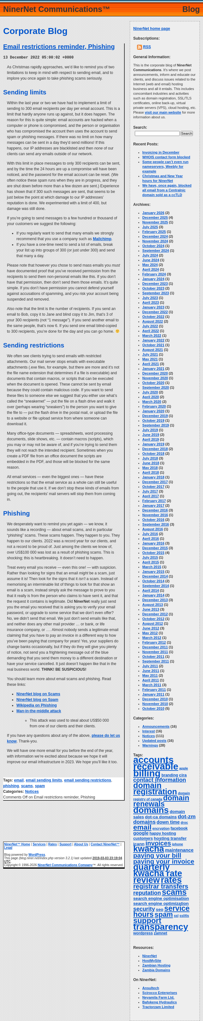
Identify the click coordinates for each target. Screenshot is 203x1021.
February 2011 (154, 689)
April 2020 (150, 397)
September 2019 (155, 425)
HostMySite (151, 960)
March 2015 (151, 567)
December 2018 (155, 449)
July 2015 (150, 557)
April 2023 (150, 302)
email (19, 780)
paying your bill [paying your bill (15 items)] (157, 855)
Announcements (156, 726)
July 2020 (150, 392)
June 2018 (150, 463)
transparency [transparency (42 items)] (160, 927)
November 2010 (155, 704)
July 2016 (150, 534)
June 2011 (150, 671)
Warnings (150, 745)
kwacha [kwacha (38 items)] (148, 849)
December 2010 (155, 699)
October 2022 (153, 317)
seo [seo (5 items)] (159, 909)
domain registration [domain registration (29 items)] (155, 788)
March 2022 (151, 335)
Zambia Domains (156, 970)
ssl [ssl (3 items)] (176, 915)
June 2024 (150, 260)
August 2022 (152, 321)
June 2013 (150, 609)
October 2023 (153, 288)
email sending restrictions (87, 780)
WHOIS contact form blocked (166, 157)
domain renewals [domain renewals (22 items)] (161, 801)
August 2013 (152, 604)
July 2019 (150, 430)
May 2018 (150, 468)
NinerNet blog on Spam (37, 699)
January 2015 (153, 571)
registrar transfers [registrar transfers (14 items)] (160, 886)
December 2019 (155, 416)
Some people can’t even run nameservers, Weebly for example (165, 166)
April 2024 (150, 269)
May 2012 (150, 633)
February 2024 (154, 274)
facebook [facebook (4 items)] (179, 828)
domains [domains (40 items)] (151, 810)
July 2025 (150, 227)
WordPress (36, 854)
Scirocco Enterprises (159, 993)
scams (27, 785)
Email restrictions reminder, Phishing (59, 46)
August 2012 (152, 623)
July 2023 (150, 298)
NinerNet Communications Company (65, 864)
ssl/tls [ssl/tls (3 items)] (184, 915)
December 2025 (155, 217)
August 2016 (152, 529)
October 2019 (153, 420)
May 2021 (150, 359)
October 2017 (153, 486)
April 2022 (150, 331)
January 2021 (153, 368)
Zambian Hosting (156, 965)
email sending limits (44, 780)
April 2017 (150, 496)
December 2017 (155, 482)
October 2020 (153, 383)
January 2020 (153, 411)
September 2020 (155, 387)
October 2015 (153, 553)
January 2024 (153, 279)
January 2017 (153, 505)
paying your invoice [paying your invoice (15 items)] (163, 861)
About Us (81, 844)
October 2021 (153, 345)
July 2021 (150, 354)
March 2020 (151, 401)
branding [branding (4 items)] (169, 775)
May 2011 (150, 675)
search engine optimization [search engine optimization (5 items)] (161, 903)
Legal (8, 847)
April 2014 (150, 590)
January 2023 (153, 307)
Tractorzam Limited (158, 1007)
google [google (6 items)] (140, 833)
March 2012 (151, 638)
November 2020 (155, 378)
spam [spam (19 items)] (164, 914)
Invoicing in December (160, 152)
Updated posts (154, 740)
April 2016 (150, 538)
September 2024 (155, 250)
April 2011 (150, 680)
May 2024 (150, 265)
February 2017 (154, 501)
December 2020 (155, 373)
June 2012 (150, 628)
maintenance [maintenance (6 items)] (179, 850)
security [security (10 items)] (144, 909)
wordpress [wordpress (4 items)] (143, 933)
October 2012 (153, 619)
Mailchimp (102, 238)
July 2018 (150, 458)
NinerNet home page (151, 28)
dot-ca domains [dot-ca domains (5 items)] (161, 817)
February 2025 (154, 232)
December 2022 (155, 312)
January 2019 (153, 444)
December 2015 (155, 548)
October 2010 (153, 708)
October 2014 (153, 581)
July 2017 (150, 491)
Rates (52, 844)
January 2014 (153, 595)
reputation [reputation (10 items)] (147, 893)
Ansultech (150, 988)
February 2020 (154, 406)
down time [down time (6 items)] (168, 822)
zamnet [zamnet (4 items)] (160, 933)
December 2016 (155, 510)
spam (40, 785)
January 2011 (153, 694)
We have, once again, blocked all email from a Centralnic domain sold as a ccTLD (167, 190)
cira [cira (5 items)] (183, 775)
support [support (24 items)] (147, 920)
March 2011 (151, 685)
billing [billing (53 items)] (146, 773)
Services (39, 844)
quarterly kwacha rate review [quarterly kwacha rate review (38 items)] (157, 873)
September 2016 (155, 524)
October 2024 (153, 246)
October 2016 (153, 520)
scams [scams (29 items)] (174, 892)
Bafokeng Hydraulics (159, 1002)
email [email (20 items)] (142, 827)
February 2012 (154, 642)
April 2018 (150, 472)
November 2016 (155, 515)
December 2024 (155, 236)
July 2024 (150, 255)
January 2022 (153, 340)
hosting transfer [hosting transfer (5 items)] (170, 838)
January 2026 (153, 213)
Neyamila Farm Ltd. (158, 997)
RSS (147, 47)
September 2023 (155, 293)
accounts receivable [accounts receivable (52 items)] (155, 763)
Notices (32, 791)
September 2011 (155, 661)
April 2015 (150, 562)
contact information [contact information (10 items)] (159, 780)
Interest (148, 731)
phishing (11, 785)
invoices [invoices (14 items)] (158, 843)
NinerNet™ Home (17, 844)
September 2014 (155, 586)
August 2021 (152, 350)
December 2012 (155, 614)
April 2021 (150, 364)
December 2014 (155, 576)
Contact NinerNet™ (105, 844)
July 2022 (150, 326)
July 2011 (150, 666)
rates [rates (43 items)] (171, 880)
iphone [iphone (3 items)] (177, 844)
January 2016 (153, 543)
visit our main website (163, 112)
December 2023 (155, 283)
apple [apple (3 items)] (183, 768)
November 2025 (155, 222)
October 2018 (153, 453)
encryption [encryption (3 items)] (161, 828)
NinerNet (149, 956)
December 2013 (155, 600)
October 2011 (153, 656)
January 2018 (153, 477)
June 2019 (150, 435)
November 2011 (155, 652)
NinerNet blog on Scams (38, 693)
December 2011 (155, 647)
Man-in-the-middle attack (38, 710)
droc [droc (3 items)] (184, 822)
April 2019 (150, 439)
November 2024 (155, 241)
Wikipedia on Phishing (36, 705)
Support (65, 844)
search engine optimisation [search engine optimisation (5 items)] (161, 898)
